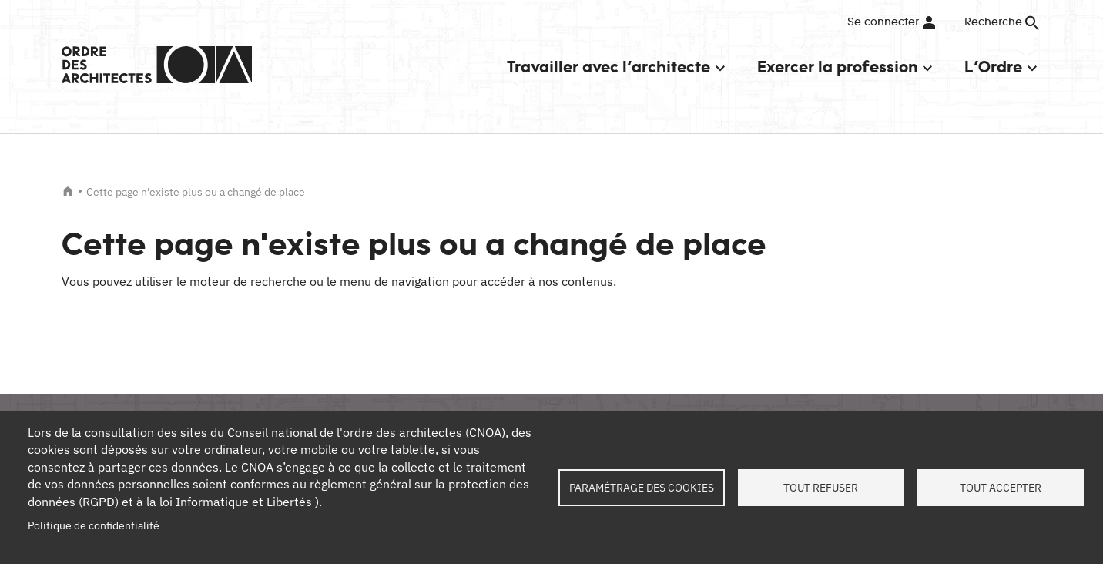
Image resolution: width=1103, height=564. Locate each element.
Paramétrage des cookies (641, 488)
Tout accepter (1000, 488)
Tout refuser (820, 488)
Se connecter (883, 22)
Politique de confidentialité (93, 525)
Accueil (68, 191)
